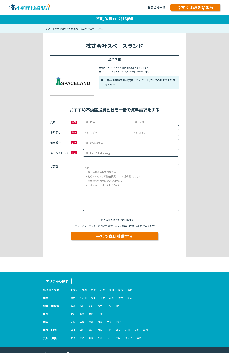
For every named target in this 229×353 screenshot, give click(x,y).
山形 (120, 289)
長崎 (91, 338)
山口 (109, 330)
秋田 (111, 289)
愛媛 (136, 330)
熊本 (100, 338)
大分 (109, 338)
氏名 (52, 122)
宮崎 (118, 338)
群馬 (129, 297)
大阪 (73, 322)
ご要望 (54, 166)
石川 (91, 306)
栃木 (120, 297)
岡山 (91, 330)
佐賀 (82, 338)
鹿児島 (128, 338)
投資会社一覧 (156, 7)
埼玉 (93, 297)
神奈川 (83, 297)
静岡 (91, 314)
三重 (100, 314)
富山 (82, 306)
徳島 (118, 330)
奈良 (109, 322)
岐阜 (82, 314)
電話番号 (55, 142)
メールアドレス (59, 153)
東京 (73, 297)
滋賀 (100, 322)
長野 (118, 306)
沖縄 (138, 338)
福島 (129, 289)
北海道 (74, 289)
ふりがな (55, 132)
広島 (100, 330)
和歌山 (119, 322)
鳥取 (73, 330)
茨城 (111, 297)
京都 (91, 322)
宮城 (102, 289)
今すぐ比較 (195, 7)
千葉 (102, 297)
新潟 (73, 306)
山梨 (109, 306)
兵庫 (82, 322)
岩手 (93, 289)
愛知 (73, 314)
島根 (82, 330)
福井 (100, 306)
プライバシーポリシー (86, 226)
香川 (127, 330)
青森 (84, 289)
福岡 (73, 338)
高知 (145, 330)
